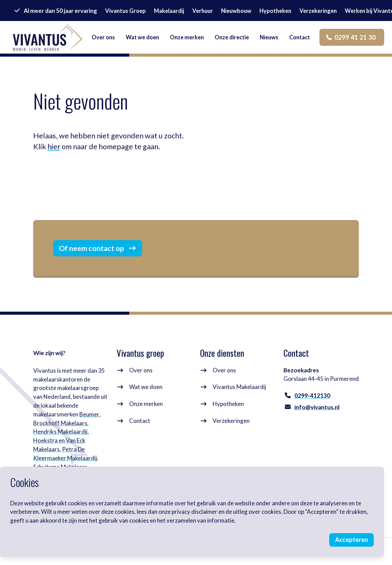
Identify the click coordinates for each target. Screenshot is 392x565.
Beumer (89, 415)
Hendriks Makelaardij (60, 432)
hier (53, 146)
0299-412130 (312, 397)
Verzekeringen (231, 422)
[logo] (48, 38)
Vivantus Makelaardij (240, 388)
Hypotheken (228, 405)
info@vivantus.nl (316, 408)
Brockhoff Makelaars (60, 424)
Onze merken (146, 405)
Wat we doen (146, 388)
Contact (140, 422)
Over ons (141, 371)
